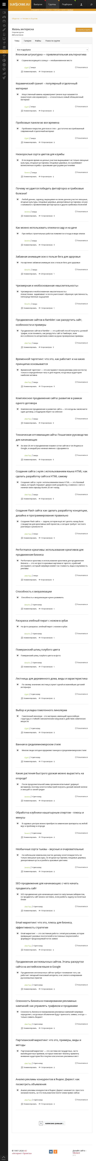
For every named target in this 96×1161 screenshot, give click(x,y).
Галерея (27, 40)
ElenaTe (27, 270)
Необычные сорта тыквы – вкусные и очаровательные (50, 849)
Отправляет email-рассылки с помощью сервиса (52, 10)
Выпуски (40, 3)
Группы (53, 3)
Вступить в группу (84, 30)
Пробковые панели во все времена (37, 122)
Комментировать (30, 72)
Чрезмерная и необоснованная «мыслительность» (47, 285)
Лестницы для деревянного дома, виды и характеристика (51, 678)
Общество (16, 19)
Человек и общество (30, 19)
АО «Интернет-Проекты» (22, 1152)
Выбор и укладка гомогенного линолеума (41, 710)
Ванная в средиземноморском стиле (38, 744)
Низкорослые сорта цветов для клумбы (40, 154)
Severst (27, 173)
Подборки (69, 3)
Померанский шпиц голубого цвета (38, 649)
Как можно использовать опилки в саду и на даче (46, 227)
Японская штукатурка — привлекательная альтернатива (51, 54)
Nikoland (76, 1153)
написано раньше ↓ (54, 1123)
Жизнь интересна (23, 29)
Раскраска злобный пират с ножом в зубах (42, 620)
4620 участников (17, 35)
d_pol (26, 68)
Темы (17, 40)
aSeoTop (27, 343)
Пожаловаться (82, 67)
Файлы (38, 40)
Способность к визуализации (34, 591)
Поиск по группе (52, 40)
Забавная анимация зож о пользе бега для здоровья (48, 256)
